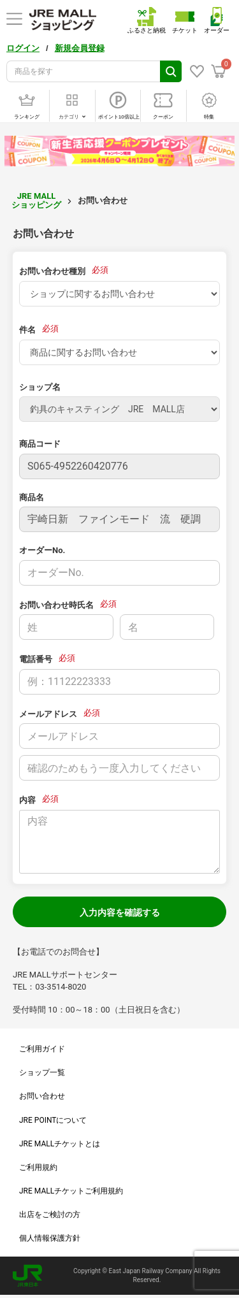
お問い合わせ (42, 1096)
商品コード (40, 444)
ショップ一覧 (42, 1072)
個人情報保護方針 (49, 1238)
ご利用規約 (38, 1167)
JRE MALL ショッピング (36, 200)
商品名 (31, 497)
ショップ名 (40, 387)
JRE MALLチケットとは (59, 1143)
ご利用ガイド (42, 1048)
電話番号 (35, 659)
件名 (27, 330)
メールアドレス (48, 714)
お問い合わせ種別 (52, 271)
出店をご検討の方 (49, 1214)
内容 (27, 800)
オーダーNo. (42, 550)
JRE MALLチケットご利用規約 (71, 1190)
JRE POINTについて (53, 1120)
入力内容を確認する (120, 912)
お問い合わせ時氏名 (56, 605)
